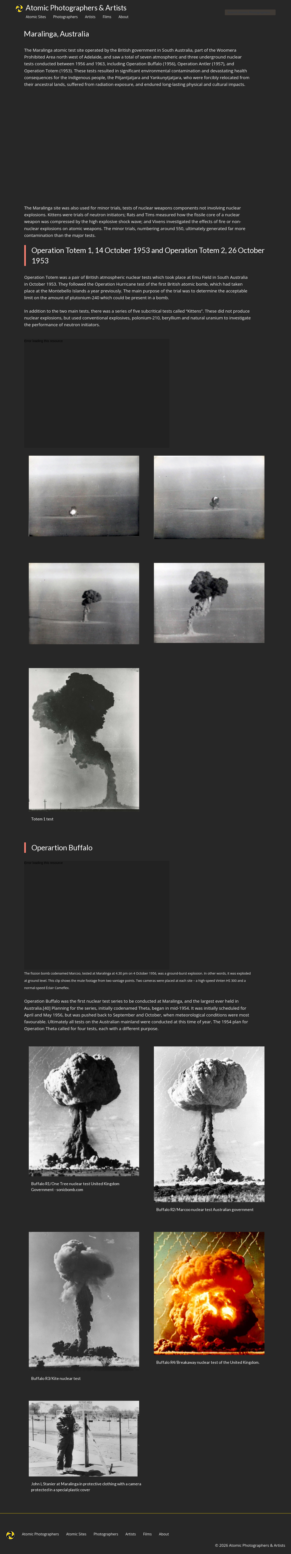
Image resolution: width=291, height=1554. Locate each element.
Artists (90, 16)
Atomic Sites (36, 16)
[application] (96, 393)
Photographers (65, 16)
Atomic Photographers (40, 1534)
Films (107, 16)
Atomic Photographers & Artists (76, 7)
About (124, 16)
